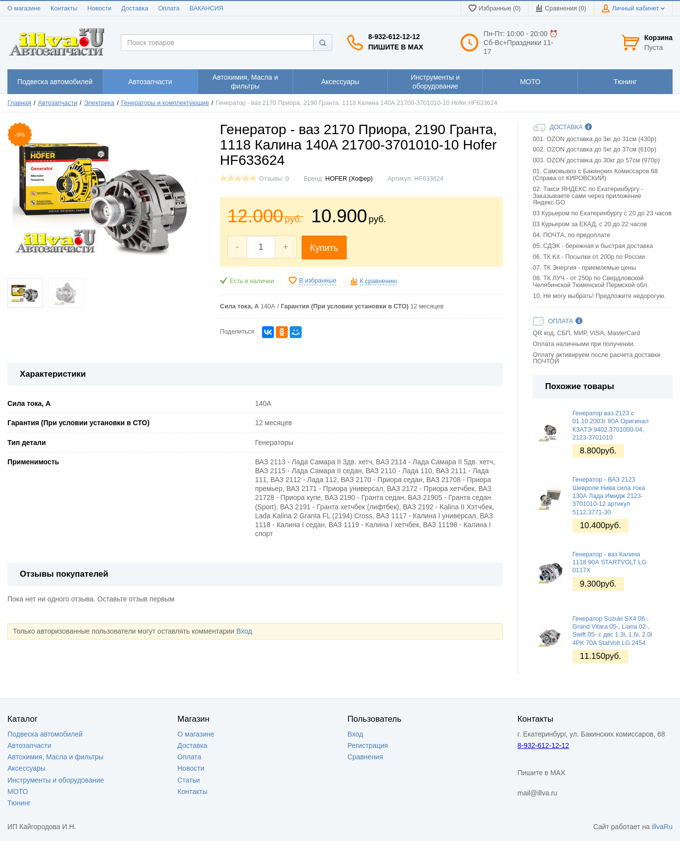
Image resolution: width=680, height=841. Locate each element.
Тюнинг (19, 803)
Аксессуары (26, 768)
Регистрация (368, 745)
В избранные (318, 280)
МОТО (17, 791)
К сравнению (378, 281)
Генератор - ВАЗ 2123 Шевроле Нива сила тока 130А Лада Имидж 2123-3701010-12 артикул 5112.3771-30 (609, 495)
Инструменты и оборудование (55, 780)
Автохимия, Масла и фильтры (55, 757)
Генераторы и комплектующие (165, 102)
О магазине (24, 8)
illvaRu (662, 827)
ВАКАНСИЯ (206, 8)
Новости (99, 8)
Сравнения (365, 757)
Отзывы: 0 (274, 178)
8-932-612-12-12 (393, 37)
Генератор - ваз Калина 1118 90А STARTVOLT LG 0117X (610, 562)
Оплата (168, 8)
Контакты (64, 8)
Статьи (188, 780)
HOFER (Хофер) (349, 178)
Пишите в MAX (395, 47)
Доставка (134, 8)
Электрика (99, 102)
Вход (244, 631)
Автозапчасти (58, 102)
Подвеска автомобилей (45, 734)
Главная (19, 102)
